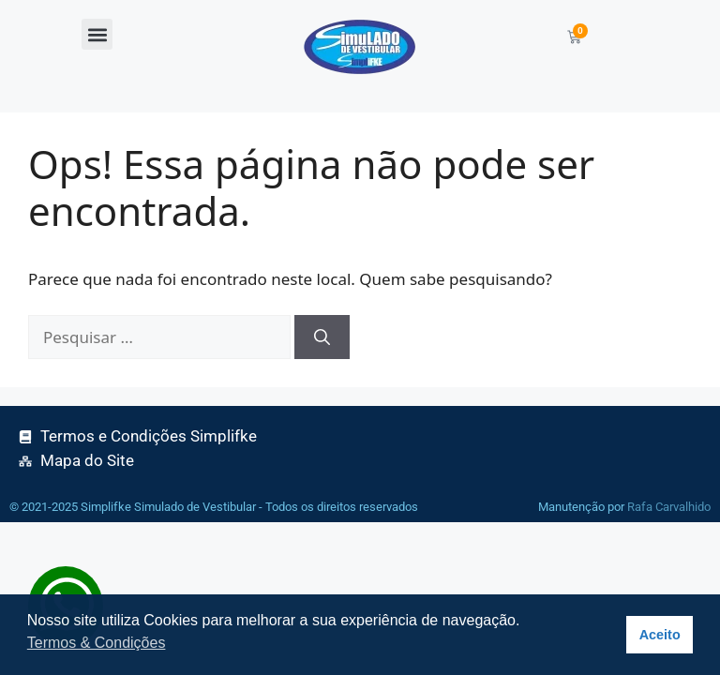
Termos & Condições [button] (96, 643)
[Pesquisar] (322, 337)
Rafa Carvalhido (669, 507)
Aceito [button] (660, 634)
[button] (97, 34)
